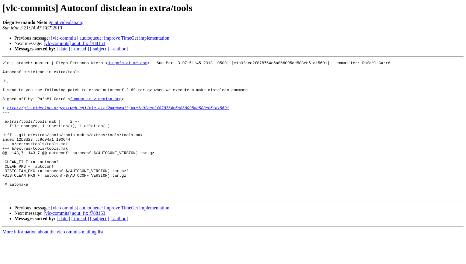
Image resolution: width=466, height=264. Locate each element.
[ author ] (119, 48)
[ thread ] (80, 48)
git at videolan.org (66, 22)
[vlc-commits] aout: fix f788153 (74, 43)
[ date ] (63, 48)
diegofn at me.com (127, 63)
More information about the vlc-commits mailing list (53, 258)
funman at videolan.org (96, 107)
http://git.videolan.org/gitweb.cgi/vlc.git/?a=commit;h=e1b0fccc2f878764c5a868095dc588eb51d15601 (118, 117)
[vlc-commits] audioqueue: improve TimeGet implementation (110, 37)
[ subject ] (99, 48)
